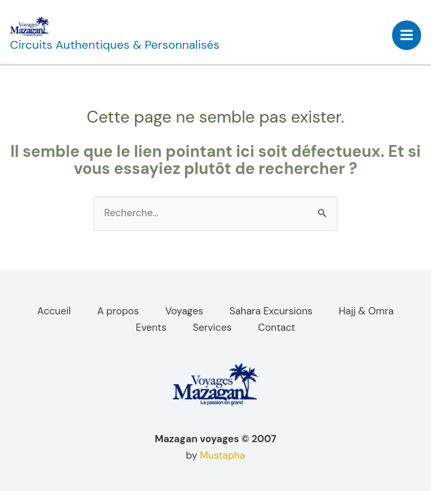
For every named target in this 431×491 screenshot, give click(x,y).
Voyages (184, 311)
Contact (276, 327)
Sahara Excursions (270, 311)
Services (212, 327)
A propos (117, 311)
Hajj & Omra (366, 311)
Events (151, 327)
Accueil (54, 311)
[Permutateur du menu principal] (407, 35)
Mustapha (222, 455)
